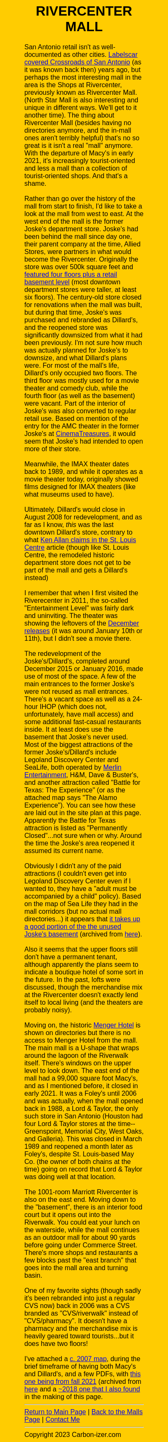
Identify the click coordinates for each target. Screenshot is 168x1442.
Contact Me (62, 1419)
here (131, 934)
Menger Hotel (114, 1025)
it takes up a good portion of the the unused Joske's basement (82, 926)
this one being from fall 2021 (82, 1377)
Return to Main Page (55, 1411)
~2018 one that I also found (99, 1389)
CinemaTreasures (82, 433)
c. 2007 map (88, 1358)
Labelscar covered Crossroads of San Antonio (80, 58)
